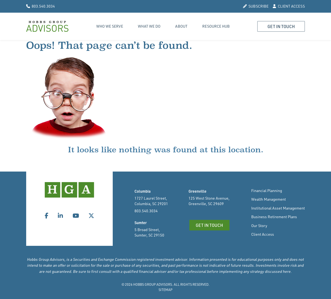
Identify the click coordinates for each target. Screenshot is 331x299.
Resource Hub (216, 26)
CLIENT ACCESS (289, 6)
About (181, 26)
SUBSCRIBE (256, 6)
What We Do (149, 26)
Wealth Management (268, 199)
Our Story (259, 225)
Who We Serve (109, 26)
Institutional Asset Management (278, 208)
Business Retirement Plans (274, 216)
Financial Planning (266, 190)
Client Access (262, 234)
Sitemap (165, 290)
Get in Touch (281, 26)
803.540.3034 (40, 6)
